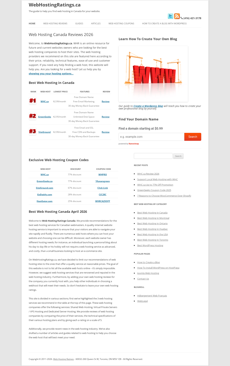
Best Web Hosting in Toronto (152, 239)
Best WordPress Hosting (150, 245)
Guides (79, 23)
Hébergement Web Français (152, 295)
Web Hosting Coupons (121, 23)
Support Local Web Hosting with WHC (157, 179)
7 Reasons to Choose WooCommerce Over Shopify (164, 195)
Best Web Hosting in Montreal (153, 218)
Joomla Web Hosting (148, 273)
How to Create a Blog (148, 262)
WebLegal (142, 301)
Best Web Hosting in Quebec (152, 229)
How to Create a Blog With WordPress (164, 23)
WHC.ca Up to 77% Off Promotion (155, 184)
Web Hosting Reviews (55, 23)
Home (32, 23)
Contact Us (143, 278)
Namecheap (134, 144)
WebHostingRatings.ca (55, 4)
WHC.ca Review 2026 (148, 173)
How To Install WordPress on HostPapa (158, 267)
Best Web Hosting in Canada (152, 212)
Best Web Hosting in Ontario (152, 223)
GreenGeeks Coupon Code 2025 (154, 190)
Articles (96, 23)
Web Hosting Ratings (63, 359)
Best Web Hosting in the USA (152, 234)
